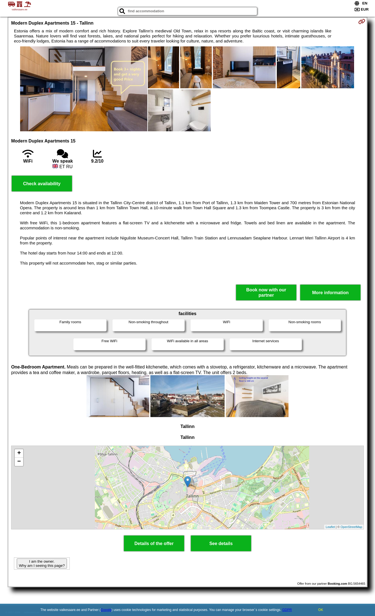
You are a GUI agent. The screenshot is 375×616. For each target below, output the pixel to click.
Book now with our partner (266, 292)
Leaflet (330, 527)
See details (221, 543)
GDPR (287, 610)
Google (106, 610)
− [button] (19, 462)
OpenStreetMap (351, 527)
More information (330, 292)
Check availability (42, 183)
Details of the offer (154, 543)
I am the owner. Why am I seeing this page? (42, 563)
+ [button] (19, 453)
